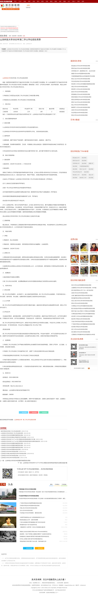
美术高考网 (11, 43)
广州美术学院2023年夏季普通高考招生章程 (31, 503)
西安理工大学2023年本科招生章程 (80, 89)
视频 (64, 1)
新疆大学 (91, 163)
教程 (51, 1)
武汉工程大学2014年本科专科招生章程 (81, 300)
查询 (38, 1)
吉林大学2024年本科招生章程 (79, 110)
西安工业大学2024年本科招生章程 (80, 102)
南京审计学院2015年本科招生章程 (80, 319)
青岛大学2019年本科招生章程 (79, 303)
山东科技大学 (6, 78)
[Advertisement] (87, 14)
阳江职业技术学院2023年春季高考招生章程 (83, 308)
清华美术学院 (93, 252)
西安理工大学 (83, 177)
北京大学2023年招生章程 (26, 510)
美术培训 (21, 585)
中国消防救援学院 (84, 166)
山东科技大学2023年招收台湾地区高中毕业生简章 (13, 437)
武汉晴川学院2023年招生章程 (79, 326)
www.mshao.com (18, 43)
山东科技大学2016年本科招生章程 (9, 451)
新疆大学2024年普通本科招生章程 (80, 73)
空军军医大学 (76, 163)
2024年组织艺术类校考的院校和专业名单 (9, 31)
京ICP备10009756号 (60, 590)
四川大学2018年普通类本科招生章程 (81, 285)
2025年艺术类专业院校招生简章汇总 (8, 26)
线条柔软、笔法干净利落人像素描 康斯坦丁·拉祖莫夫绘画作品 (35, 534)
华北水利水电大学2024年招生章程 (80, 81)
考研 (78, 1)
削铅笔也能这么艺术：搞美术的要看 (29, 519)
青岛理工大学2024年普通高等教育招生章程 (83, 84)
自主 (69, 1)
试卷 (47, 1)
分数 (34, 1)
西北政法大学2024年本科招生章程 (80, 65)
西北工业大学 (83, 169)
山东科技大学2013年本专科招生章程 (10, 457)
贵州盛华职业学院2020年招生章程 (80, 298)
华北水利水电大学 (77, 172)
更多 (97, 61)
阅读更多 (44, 412)
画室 (42, 1)
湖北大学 (91, 174)
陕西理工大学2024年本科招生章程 (80, 107)
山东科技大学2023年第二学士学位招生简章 (12, 433)
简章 (29, 1)
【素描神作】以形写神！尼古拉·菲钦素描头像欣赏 (32, 527)
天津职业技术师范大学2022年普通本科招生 (83, 313)
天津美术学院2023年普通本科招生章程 (29, 505)
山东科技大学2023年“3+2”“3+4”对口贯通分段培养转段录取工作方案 (18, 439)
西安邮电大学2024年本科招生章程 (80, 94)
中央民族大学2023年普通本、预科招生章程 (31, 513)
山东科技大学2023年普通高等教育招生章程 (12, 435)
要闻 (51, 484)
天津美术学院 (93, 264)
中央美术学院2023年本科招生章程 (29, 496)
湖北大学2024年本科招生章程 (79, 86)
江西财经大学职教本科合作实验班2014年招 (83, 334)
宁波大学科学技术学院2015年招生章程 (81, 321)
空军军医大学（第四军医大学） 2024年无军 (83, 71)
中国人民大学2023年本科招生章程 (28, 508)
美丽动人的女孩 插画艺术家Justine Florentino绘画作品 (33, 531)
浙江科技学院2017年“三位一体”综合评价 (82, 290)
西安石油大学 (76, 160)
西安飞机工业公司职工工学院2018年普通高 (83, 311)
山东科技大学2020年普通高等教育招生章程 (12, 447)
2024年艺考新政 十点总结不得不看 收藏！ (9, 29)
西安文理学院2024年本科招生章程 (80, 99)
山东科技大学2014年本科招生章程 (9, 455)
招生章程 (3, 36)
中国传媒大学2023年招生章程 (27, 489)
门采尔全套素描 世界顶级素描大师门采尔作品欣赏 (32, 522)
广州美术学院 (84, 275)
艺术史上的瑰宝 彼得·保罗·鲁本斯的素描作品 (31, 539)
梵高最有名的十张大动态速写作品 (28, 524)
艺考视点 (57, 484)
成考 (83, 1)
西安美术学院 (93, 275)
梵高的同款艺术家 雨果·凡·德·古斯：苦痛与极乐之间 (33, 541)
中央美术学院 (74, 252)
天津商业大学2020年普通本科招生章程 (81, 306)
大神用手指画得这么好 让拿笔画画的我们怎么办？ (32, 517)
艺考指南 (64, 484)
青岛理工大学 (76, 174)
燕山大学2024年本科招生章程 (79, 104)
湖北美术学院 (74, 264)
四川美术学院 (74, 275)
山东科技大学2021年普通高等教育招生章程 (12, 445)
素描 (56, 1)
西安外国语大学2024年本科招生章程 (81, 97)
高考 (15, 1)
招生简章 (14, 35)
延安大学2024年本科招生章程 (79, 91)
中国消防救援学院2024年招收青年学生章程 (83, 76)
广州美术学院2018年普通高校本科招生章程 (83, 324)
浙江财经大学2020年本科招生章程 (80, 332)
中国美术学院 (84, 252)
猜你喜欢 (34, 412)
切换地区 (28, 7)
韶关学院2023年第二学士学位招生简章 (11, 431)
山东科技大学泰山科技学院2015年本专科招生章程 (13, 453)
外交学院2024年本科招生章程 (79, 112)
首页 (10, 35)
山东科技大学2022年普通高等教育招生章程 (12, 443)
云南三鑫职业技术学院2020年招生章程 (81, 295)
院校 (25, 1)
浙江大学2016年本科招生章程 (79, 329)
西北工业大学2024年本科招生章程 (80, 78)
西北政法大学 (76, 157)
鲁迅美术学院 (84, 264)
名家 (60, 1)
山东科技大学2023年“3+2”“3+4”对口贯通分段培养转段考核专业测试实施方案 (20, 441)
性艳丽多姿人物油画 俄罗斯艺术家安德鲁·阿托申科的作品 (34, 536)
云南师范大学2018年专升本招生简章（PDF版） (84, 287)
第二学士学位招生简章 (29, 419)
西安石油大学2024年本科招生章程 (80, 68)
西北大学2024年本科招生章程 (79, 115)
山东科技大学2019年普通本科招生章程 (11, 449)
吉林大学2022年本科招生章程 (79, 293)
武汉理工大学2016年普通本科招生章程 (81, 316)
